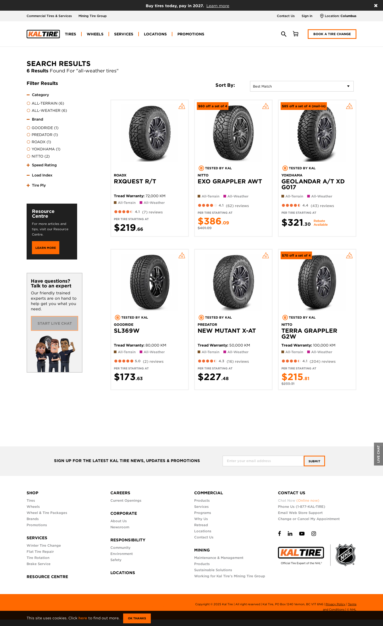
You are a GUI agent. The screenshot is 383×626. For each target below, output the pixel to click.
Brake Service (39, 564)
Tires (31, 501)
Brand (37, 119)
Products (202, 501)
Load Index (42, 175)
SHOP (32, 493)
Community (120, 548)
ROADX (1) (39, 142)
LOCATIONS (122, 572)
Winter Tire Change (44, 545)
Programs (202, 513)
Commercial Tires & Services (49, 16)
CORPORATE (123, 513)
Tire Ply (39, 185)
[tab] (52, 102)
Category (40, 95)
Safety (116, 560)
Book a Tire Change (332, 34)
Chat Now (298, 501)
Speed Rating (44, 165)
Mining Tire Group (92, 16)
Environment (121, 554)
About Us (118, 521)
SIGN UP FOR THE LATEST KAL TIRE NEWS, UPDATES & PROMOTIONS (127, 461)
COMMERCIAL (208, 493)
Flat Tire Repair (40, 552)
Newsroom (119, 527)
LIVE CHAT (378, 454)
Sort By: (225, 85)
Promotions (37, 525)
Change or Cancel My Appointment (309, 519)
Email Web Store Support (300, 513)
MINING (202, 550)
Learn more (217, 5)
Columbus (348, 16)
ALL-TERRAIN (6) (45, 103)
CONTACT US (291, 493)
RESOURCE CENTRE (47, 576)
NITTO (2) (38, 156)
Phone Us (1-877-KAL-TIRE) (301, 507)
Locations (202, 531)
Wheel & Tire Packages (47, 513)
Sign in (307, 16)
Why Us (201, 519)
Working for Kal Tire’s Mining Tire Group (229, 576)
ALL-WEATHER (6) (47, 110)
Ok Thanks (137, 618)
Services (201, 507)
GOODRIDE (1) (43, 128)
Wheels (33, 507)
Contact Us (286, 16)
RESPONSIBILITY (127, 540)
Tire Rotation (38, 558)
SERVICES (37, 538)
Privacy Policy (335, 604)
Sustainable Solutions (213, 570)
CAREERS (120, 493)
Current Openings (125, 501)
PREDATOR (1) (42, 135)
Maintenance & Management (218, 558)
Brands (33, 519)
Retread (201, 525)
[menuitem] (70, 34)
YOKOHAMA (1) (43, 149)
